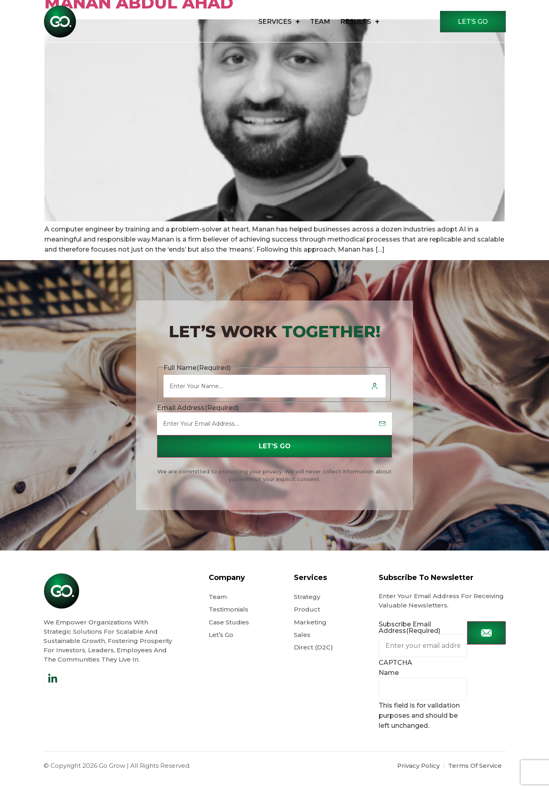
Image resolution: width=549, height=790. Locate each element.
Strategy (307, 608)
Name (389, 684)
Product (307, 621)
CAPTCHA (395, 674)
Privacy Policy (418, 778)
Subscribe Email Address (409, 638)
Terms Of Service (475, 778)
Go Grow (112, 778)
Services (277, 21)
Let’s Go (222, 648)
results (357, 21)
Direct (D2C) (313, 661)
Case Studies (229, 635)
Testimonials (228, 621)
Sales (302, 648)
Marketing (310, 635)
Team (318, 21)
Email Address (198, 419)
